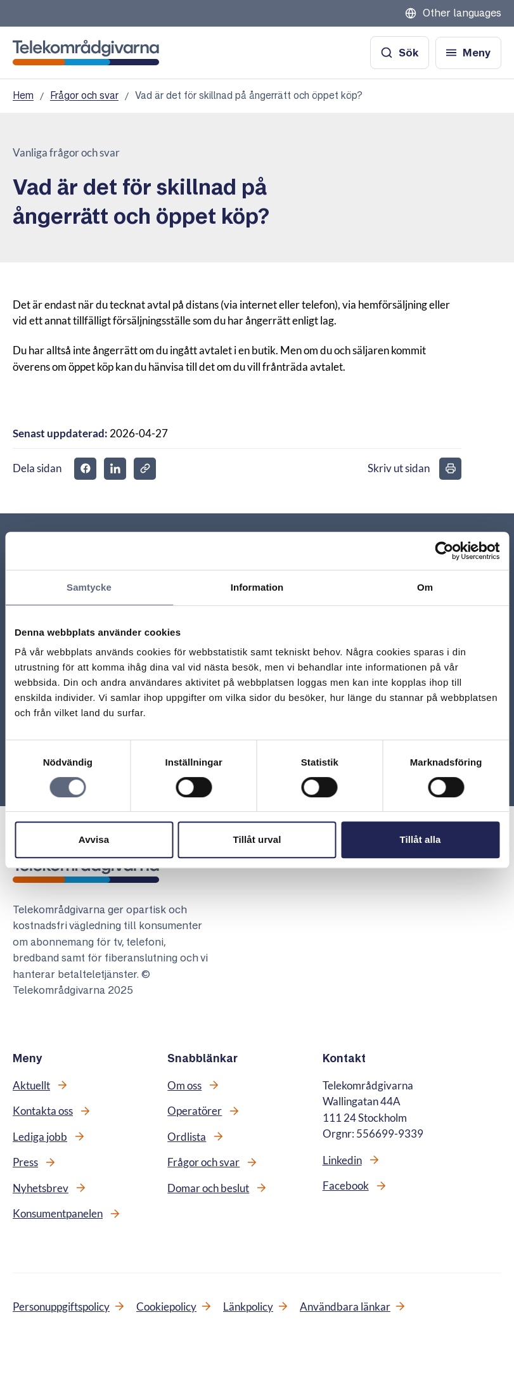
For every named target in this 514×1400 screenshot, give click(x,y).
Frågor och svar (84, 95)
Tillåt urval (257, 839)
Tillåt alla (419, 839)
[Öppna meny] (468, 53)
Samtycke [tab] (89, 587)
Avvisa (94, 839)
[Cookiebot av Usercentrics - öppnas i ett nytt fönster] (444, 550)
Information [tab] (257, 587)
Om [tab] (425, 587)
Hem (23, 95)
